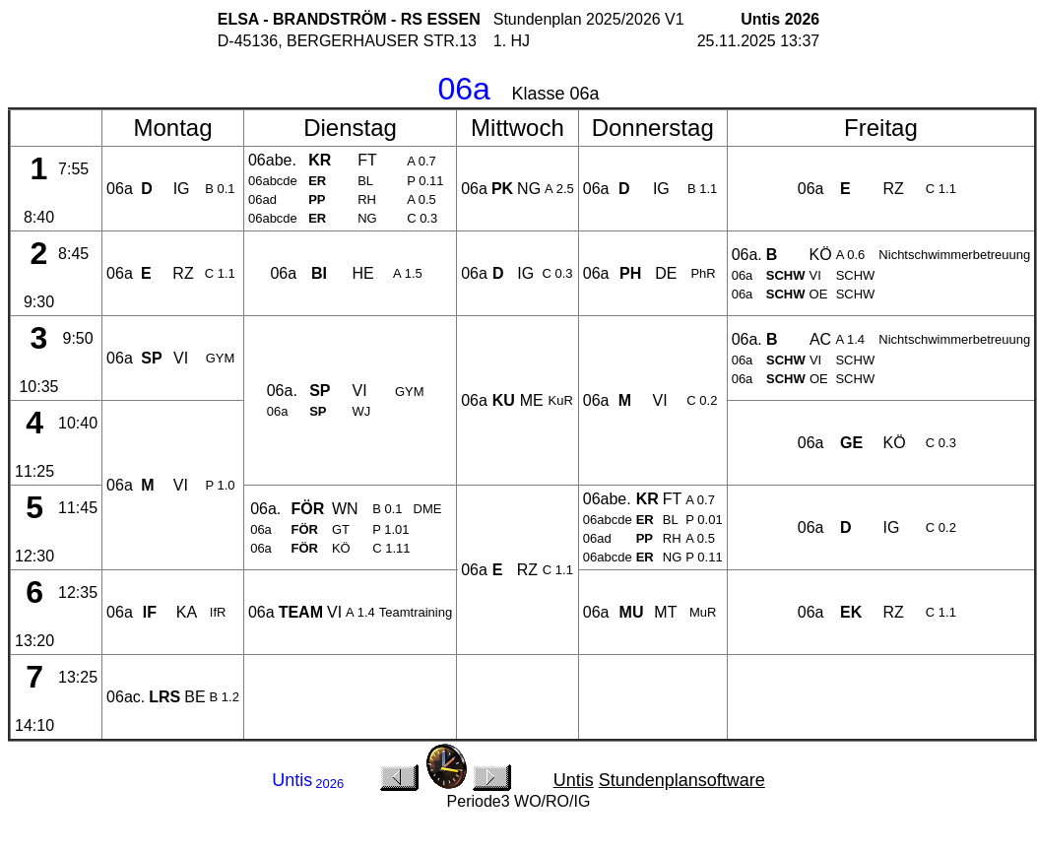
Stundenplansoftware (682, 780)
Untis (573, 780)
